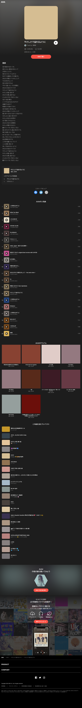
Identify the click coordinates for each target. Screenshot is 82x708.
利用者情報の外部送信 (27, 686)
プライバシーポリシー (13, 686)
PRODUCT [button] (5, 664)
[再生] (56, 43)
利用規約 (3, 686)
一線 (31, 389)
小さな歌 (51, 364)
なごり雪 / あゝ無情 (71, 389)
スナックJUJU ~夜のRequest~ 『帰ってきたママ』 (51, 390)
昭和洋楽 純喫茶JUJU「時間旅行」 (11, 364)
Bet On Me (11, 414)
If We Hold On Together (31, 364)
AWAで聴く (41, 56)
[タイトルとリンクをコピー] (46, 192)
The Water (70, 364)
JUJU (34, 45)
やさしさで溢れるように (18, 169)
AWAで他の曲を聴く (41, 590)
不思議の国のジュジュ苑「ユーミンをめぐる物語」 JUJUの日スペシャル (31, 415)
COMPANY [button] (5, 670)
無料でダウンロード (41, 621)
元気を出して (10, 181)
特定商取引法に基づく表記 (41, 686)
